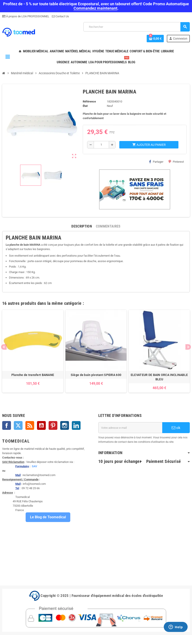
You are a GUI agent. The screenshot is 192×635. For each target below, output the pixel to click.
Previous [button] (4, 347)
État (85, 106)
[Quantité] (101, 144)
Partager (156, 161)
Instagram (64, 425)
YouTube (41, 425)
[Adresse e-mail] (130, 427)
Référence (89, 101)
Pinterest (176, 161)
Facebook (6, 425)
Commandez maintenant (95, 8)
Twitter (18, 425)
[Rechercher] (136, 27)
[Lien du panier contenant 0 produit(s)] (155, 38)
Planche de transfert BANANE (32, 375)
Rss (29, 425)
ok (176, 427)
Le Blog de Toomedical (48, 517)
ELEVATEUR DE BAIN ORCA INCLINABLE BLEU (159, 377)
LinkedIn (76, 425)
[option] (32, 351)
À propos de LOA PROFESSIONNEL (27, 16)
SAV (34, 466)
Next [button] (188, 347)
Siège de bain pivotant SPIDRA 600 (96, 375)
